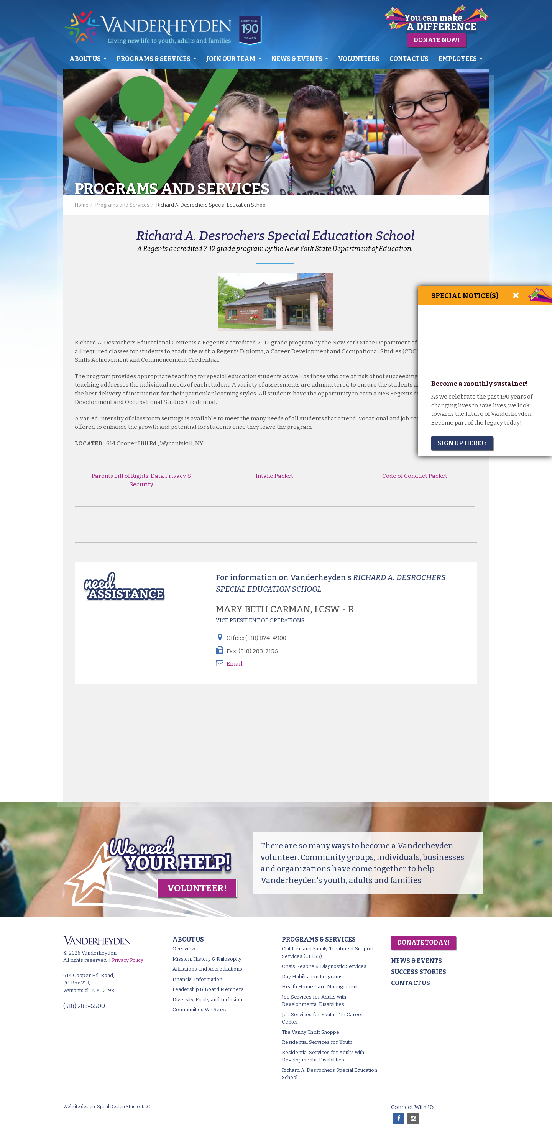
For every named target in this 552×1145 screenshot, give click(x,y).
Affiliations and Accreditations (207, 969)
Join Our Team (231, 58)
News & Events (297, 58)
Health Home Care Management (320, 986)
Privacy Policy (127, 960)
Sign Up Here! (462, 443)
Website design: (79, 1106)
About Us (85, 58)
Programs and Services (122, 204)
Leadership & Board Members (208, 989)
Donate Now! (437, 40)
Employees (458, 58)
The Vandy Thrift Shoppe (310, 1032)
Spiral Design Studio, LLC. (124, 1106)
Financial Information (197, 979)
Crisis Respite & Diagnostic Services (324, 966)
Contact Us (409, 58)
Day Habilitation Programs (312, 976)
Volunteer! (197, 888)
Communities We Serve (200, 1009)
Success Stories (418, 972)
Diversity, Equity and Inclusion (207, 999)
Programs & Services (154, 58)
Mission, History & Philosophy (207, 959)
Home (82, 204)
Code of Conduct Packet (414, 475)
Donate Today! (423, 942)
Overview (183, 948)
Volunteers (359, 58)
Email (235, 663)
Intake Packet (275, 475)
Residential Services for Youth (317, 1042)
